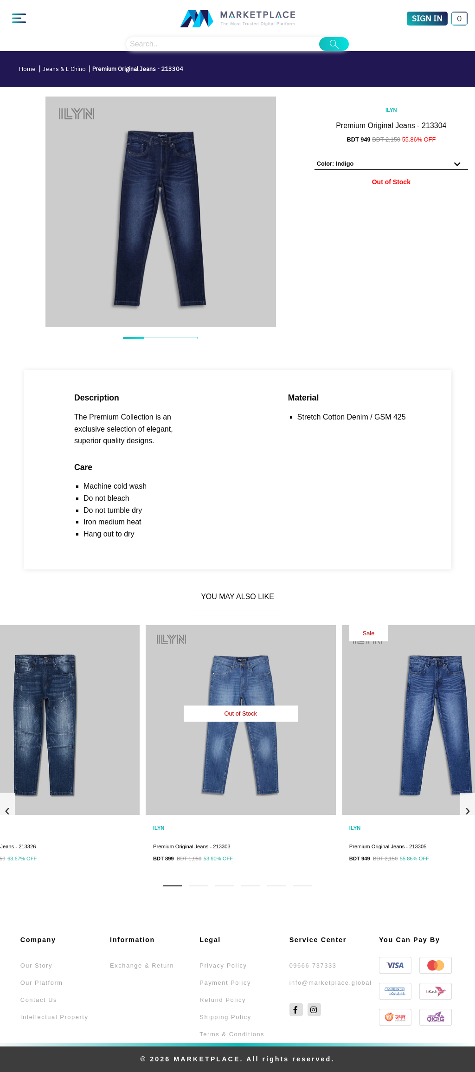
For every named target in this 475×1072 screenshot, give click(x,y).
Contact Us (38, 999)
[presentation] (7, 810)
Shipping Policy (225, 1017)
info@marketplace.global (330, 982)
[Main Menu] (19, 18)
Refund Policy (222, 999)
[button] (172, 885)
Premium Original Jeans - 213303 (192, 846)
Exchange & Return (142, 965)
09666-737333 (313, 965)
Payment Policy (225, 982)
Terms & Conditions (231, 1034)
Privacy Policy (223, 965)
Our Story (36, 965)
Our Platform (41, 982)
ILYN (391, 110)
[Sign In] (427, 19)
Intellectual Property (54, 1017)
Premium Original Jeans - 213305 (388, 846)
